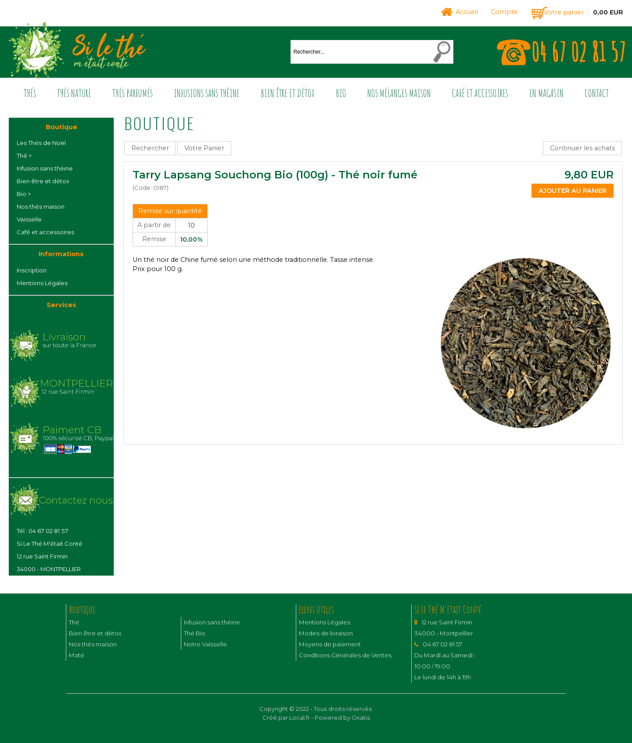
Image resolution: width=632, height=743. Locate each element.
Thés (30, 93)
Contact (597, 93)
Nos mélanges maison (399, 93)
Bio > (24, 193)
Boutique (61, 127)
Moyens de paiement (330, 644)
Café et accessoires (480, 93)
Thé (74, 622)
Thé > (24, 155)
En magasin (546, 93)
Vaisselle (29, 219)
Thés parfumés (132, 93)
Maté (76, 655)
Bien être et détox (288, 93)
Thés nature (74, 93)
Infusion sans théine (45, 168)
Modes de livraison (326, 633)
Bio (341, 93)
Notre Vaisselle (205, 644)
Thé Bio (194, 633)
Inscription (32, 270)
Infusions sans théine (207, 93)
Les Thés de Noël (41, 142)
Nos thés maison (41, 206)
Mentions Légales (42, 282)
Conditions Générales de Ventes (345, 655)
